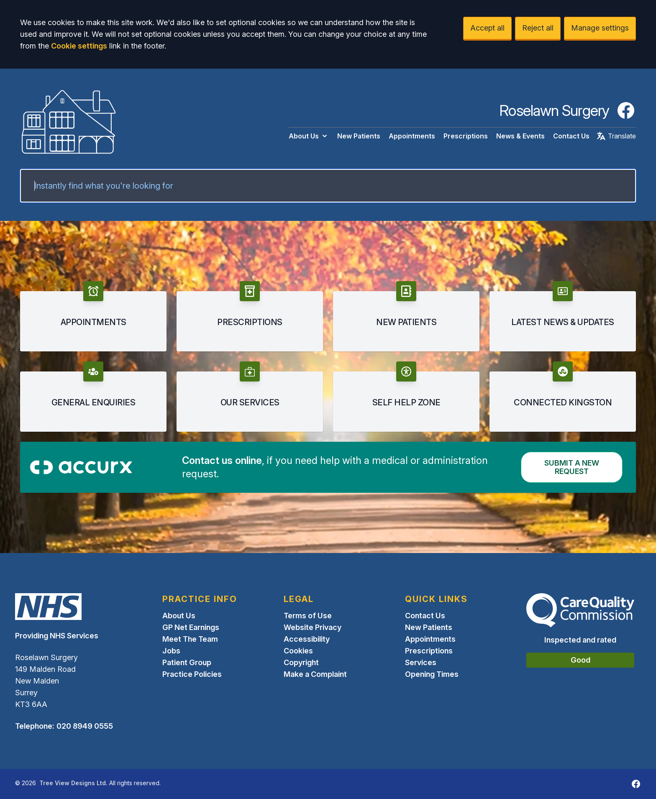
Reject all (538, 27)
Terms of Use (308, 615)
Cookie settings (79, 45)
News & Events (520, 136)
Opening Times (432, 674)
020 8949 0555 (84, 726)
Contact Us (571, 136)
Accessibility (307, 639)
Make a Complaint (315, 674)
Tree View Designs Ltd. (73, 782)
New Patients (358, 136)
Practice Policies (192, 674)
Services (420, 662)
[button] (93, 316)
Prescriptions (465, 136)
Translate (616, 136)
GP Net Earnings (190, 627)
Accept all (487, 27)
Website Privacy (312, 627)
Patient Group (186, 662)
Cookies (298, 650)
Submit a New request (571, 467)
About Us (309, 136)
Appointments (412, 136)
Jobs (171, 650)
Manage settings (600, 27)
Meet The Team (190, 639)
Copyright (301, 662)
